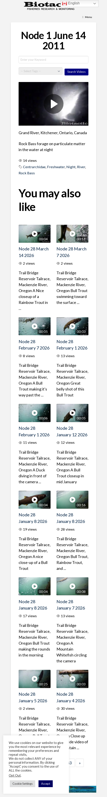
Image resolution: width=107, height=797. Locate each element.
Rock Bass (27, 173)
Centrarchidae (34, 167)
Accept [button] (45, 783)
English (71, 3)
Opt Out (15, 775)
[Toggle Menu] (87, 17)
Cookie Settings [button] (22, 783)
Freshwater (56, 167)
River (81, 167)
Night (70, 167)
